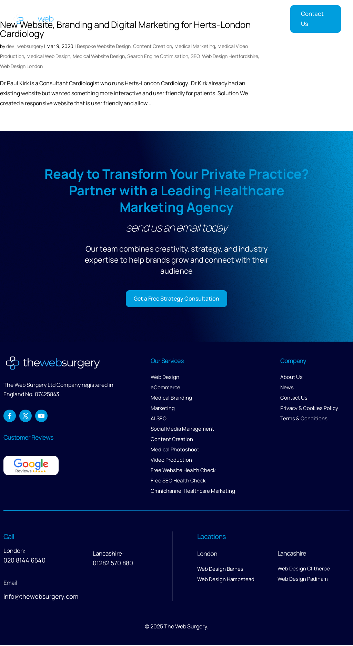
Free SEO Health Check (178, 481)
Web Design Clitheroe (304, 569)
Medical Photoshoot (175, 450)
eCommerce (165, 388)
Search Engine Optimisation (157, 56)
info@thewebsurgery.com (40, 597)
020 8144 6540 (24, 561)
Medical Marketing (194, 46)
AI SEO (159, 419)
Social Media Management (182, 429)
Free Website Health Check (183, 470)
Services (135, 17)
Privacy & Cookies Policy (309, 408)
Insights (265, 17)
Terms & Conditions (303, 419)
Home (108, 17)
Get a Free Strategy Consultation (176, 299)
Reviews (235, 17)
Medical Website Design (99, 56)
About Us (291, 377)
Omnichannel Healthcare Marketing (193, 491)
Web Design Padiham (303, 579)
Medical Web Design (48, 56)
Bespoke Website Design (104, 46)
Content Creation (152, 46)
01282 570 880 (113, 563)
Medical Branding (171, 398)
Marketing (163, 408)
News (287, 388)
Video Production (171, 460)
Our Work (173, 17)
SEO (195, 56)
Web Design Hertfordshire (230, 56)
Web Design (165, 377)
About (201, 17)
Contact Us (312, 19)
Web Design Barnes (220, 569)
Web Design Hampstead (225, 580)
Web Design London (21, 66)
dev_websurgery (24, 46)
